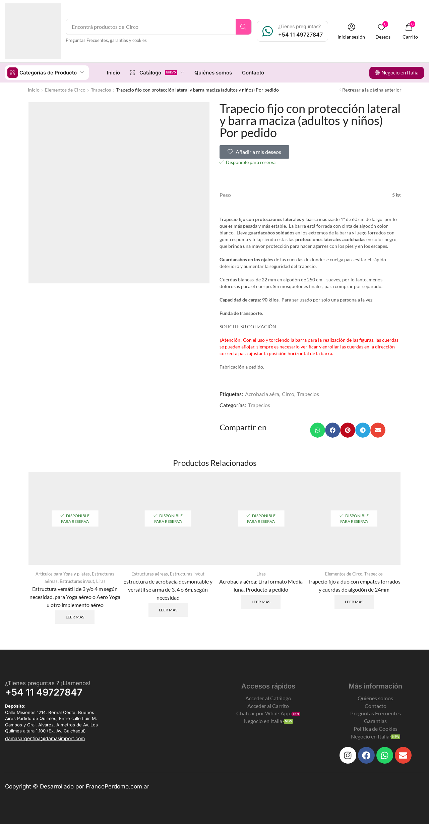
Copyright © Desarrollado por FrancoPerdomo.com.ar (77, 785)
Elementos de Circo (65, 89)
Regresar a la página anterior (372, 89)
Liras (103, 580)
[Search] (244, 27)
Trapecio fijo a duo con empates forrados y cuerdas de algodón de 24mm (354, 585)
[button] (351, 31)
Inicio (34, 89)
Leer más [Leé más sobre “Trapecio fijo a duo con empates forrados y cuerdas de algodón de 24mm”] (354, 601)
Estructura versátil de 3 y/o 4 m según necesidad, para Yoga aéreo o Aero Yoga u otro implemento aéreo (74, 596)
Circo (288, 393)
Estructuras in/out (77, 580)
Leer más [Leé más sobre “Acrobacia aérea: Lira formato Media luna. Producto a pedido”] (261, 601)
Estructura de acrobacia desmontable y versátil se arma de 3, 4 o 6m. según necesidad (167, 589)
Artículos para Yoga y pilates (62, 573)
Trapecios (101, 89)
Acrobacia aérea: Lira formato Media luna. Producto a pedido (261, 585)
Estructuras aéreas (148, 573)
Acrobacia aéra (262, 393)
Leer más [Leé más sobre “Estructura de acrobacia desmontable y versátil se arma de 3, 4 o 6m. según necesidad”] (168, 609)
